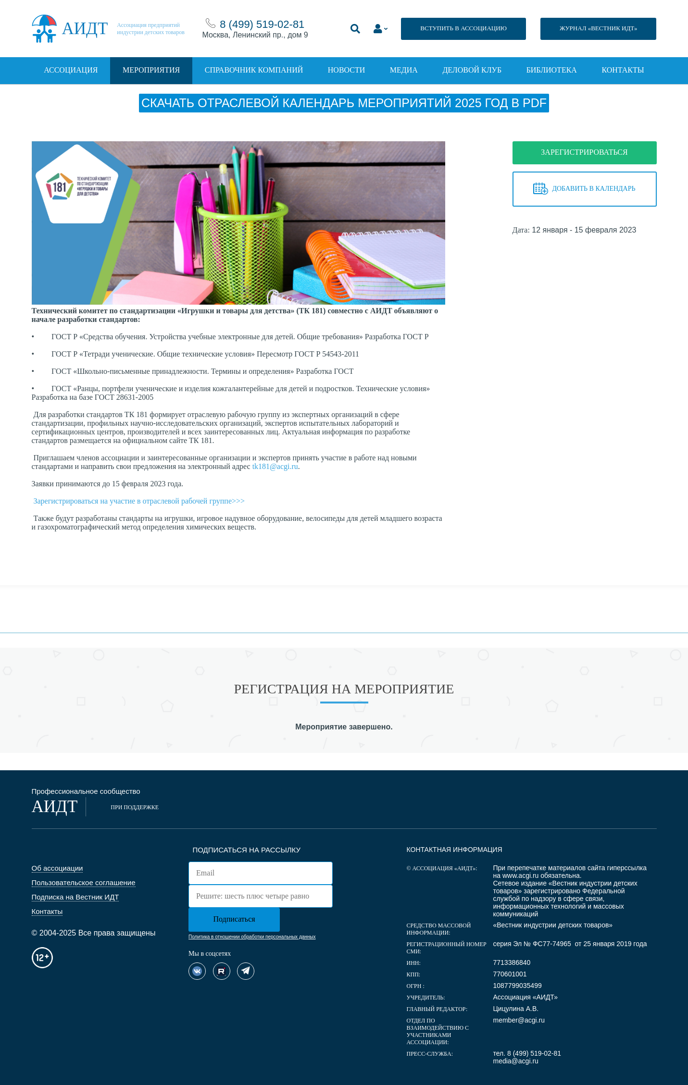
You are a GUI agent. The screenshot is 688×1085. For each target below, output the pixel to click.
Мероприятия (151, 70)
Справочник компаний (254, 70)
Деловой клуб (471, 70)
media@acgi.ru (515, 1061)
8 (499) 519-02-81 (262, 24)
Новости (346, 70)
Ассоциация (71, 70)
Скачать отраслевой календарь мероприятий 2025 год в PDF (344, 103)
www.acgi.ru (520, 875)
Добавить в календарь (584, 189)
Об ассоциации (57, 868)
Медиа (404, 70)
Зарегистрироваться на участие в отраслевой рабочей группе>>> (139, 501)
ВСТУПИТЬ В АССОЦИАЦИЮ (463, 28)
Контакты (622, 70)
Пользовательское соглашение (84, 882)
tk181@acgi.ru (275, 466)
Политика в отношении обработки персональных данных (251, 936)
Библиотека (551, 70)
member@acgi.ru (519, 1020)
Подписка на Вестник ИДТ (75, 897)
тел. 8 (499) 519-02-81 (527, 1053)
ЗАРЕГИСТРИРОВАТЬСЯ (584, 152)
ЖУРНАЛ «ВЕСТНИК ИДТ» (599, 28)
